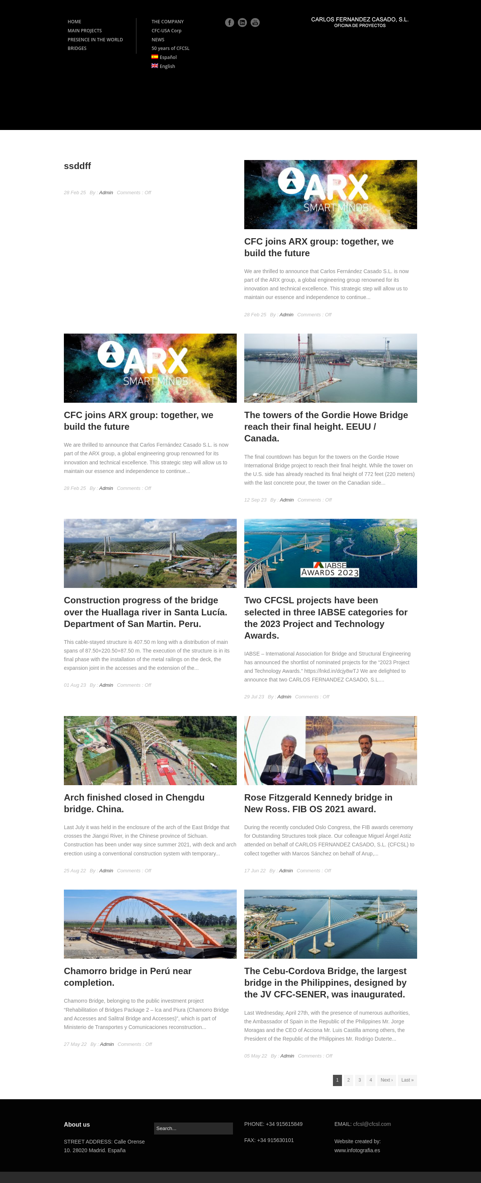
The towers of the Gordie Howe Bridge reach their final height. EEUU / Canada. (326, 426)
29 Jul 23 (254, 697)
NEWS (157, 39)
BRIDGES (77, 48)
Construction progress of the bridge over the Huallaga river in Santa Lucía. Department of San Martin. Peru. (145, 612)
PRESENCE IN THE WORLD (95, 39)
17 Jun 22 (255, 870)
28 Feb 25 (75, 192)
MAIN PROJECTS (85, 30)
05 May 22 (255, 1056)
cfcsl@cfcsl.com (372, 1124)
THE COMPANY (167, 21)
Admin (106, 192)
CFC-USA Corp (166, 30)
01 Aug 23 (75, 685)
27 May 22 (75, 1044)
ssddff (77, 166)
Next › (387, 1080)
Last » (407, 1080)
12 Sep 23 (255, 500)
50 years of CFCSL (170, 48)
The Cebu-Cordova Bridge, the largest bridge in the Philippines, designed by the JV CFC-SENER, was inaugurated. (325, 982)
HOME (74, 21)
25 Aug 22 (75, 870)
